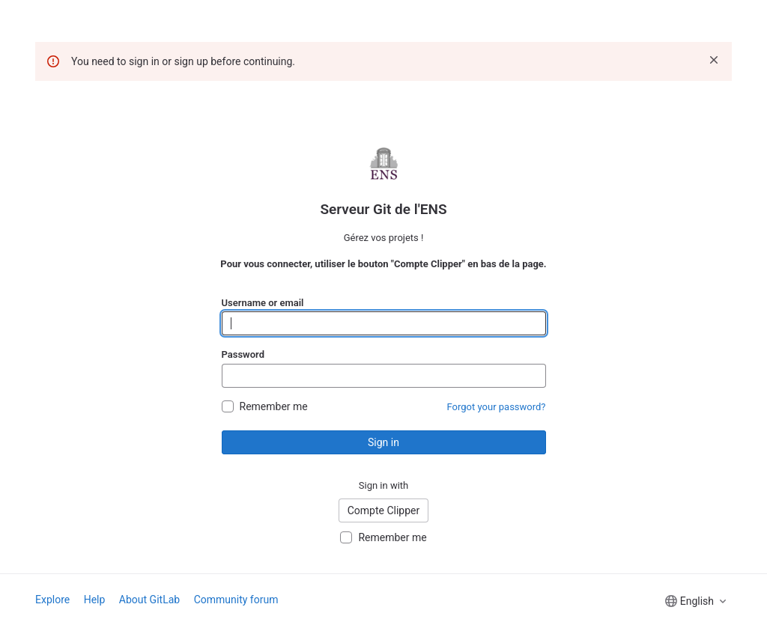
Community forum (236, 600)
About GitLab (149, 600)
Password (243, 354)
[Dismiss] (714, 60)
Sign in (383, 442)
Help (95, 600)
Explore (52, 600)
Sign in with (384, 485)
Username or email (263, 302)
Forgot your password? (496, 406)
